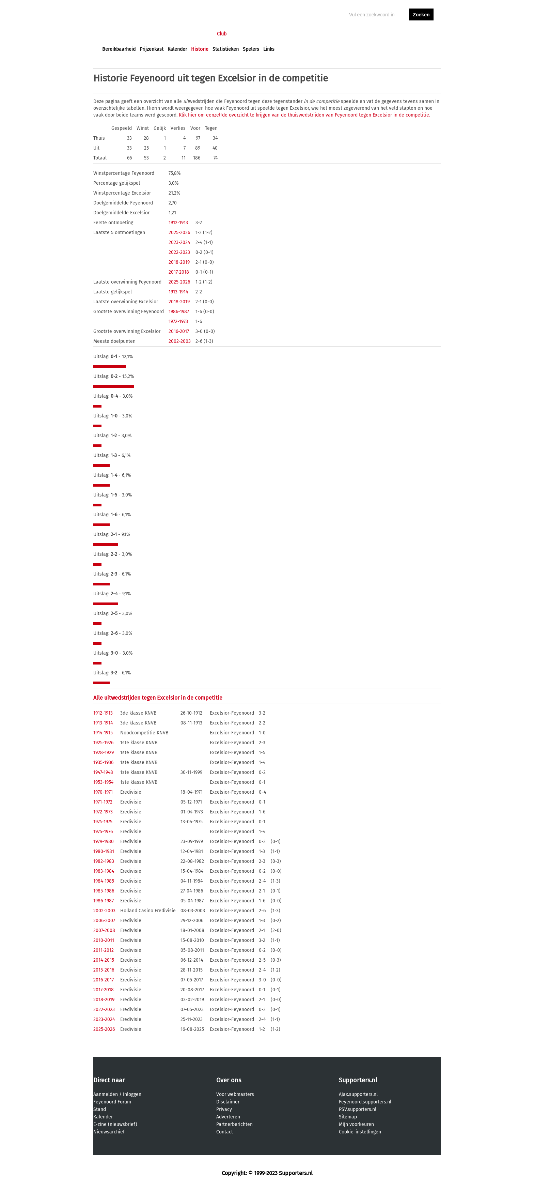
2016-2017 (179, 331)
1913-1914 (178, 292)
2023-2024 (179, 242)
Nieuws (144, 34)
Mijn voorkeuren (356, 1124)
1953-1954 (103, 782)
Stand (99, 1109)
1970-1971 (103, 792)
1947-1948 (103, 772)
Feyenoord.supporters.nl (365, 1102)
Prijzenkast (151, 49)
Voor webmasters (235, 1094)
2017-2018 (179, 272)
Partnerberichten (234, 1124)
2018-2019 (179, 262)
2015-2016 (103, 970)
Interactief (196, 34)
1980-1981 (103, 851)
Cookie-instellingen (360, 1132)
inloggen (395, 34)
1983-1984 (103, 871)
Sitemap (348, 1117)
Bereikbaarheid (119, 49)
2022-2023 (179, 252)
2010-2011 (103, 940)
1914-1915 (103, 733)
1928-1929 (103, 752)
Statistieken (226, 49)
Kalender (177, 49)
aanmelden (421, 34)
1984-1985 (103, 881)
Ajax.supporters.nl (358, 1094)
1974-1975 (102, 822)
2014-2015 (103, 960)
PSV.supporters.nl (357, 1109)
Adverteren (228, 1117)
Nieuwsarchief (109, 1132)
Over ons (228, 1080)
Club (221, 34)
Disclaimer (227, 1102)
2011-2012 (103, 950)
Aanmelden (105, 1094)
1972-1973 (178, 321)
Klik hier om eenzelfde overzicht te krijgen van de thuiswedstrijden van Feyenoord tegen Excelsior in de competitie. (304, 115)
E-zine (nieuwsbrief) (115, 1124)
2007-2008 (104, 930)
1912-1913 (178, 223)
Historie (199, 49)
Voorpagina (114, 34)
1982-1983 (103, 861)
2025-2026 (179, 232)
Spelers (251, 49)
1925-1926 (103, 743)
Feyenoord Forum (112, 1102)
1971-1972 (102, 802)
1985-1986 (103, 891)
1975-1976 (103, 832)
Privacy (224, 1109)
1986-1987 (179, 312)
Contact (224, 1132)
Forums (168, 34)
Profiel (242, 34)
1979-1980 (103, 841)
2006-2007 (104, 920)
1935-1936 (103, 762)
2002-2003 (180, 341)
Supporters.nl (358, 1080)
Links (268, 49)
